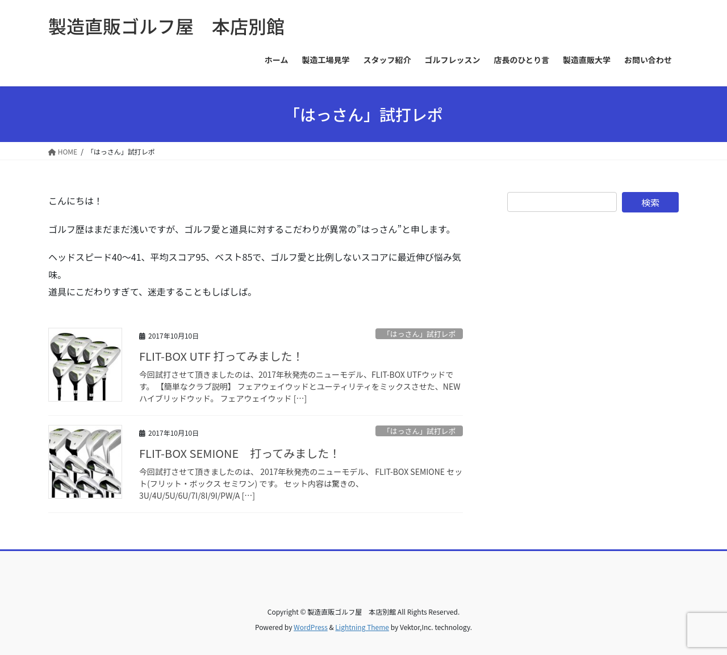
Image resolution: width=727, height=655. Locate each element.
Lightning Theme (362, 627)
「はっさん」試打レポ (419, 333)
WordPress (311, 627)
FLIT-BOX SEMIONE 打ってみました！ (239, 453)
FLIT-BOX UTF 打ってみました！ (221, 356)
